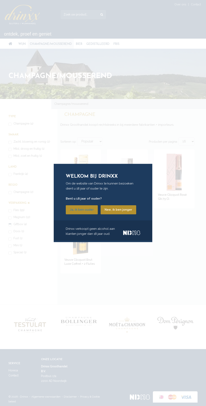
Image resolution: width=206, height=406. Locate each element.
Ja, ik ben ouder (82, 210)
